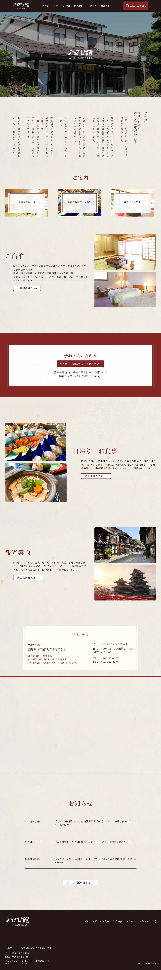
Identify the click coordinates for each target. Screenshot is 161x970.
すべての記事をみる (79, 882)
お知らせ (105, 5)
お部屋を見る (25, 288)
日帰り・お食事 (61, 5)
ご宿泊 (46, 5)
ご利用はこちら (94, 476)
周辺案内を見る (26, 577)
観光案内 (79, 5)
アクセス (92, 5)
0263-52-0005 (136, 5)
